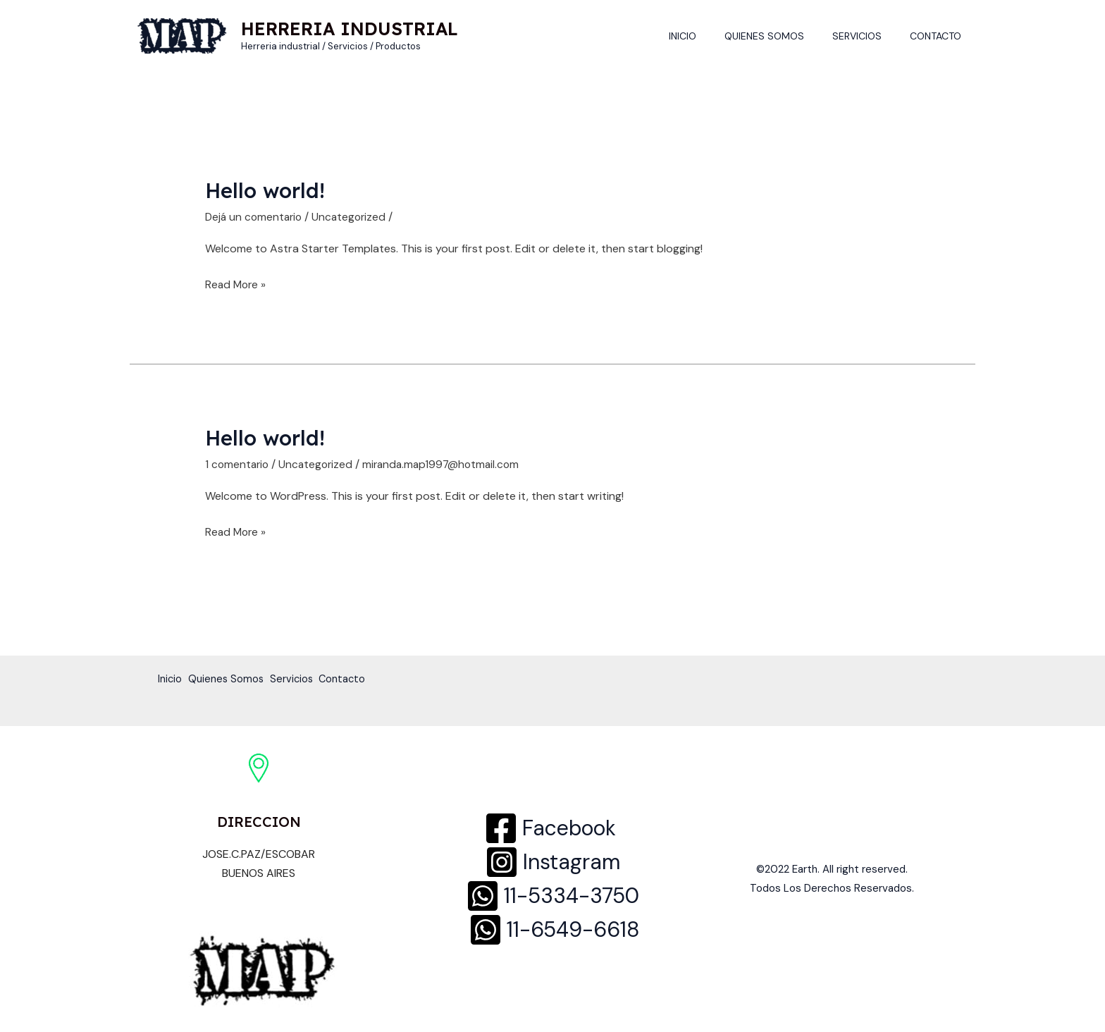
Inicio (712, 36)
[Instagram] (552, 862)
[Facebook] (550, 828)
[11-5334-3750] (552, 896)
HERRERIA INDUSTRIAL (349, 28)
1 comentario (238, 464)
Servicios (869, 36)
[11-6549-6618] (554, 930)
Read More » (236, 283)
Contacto (939, 36)
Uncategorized (354, 216)
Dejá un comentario (255, 216)
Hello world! (267, 190)
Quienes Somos (785, 36)
